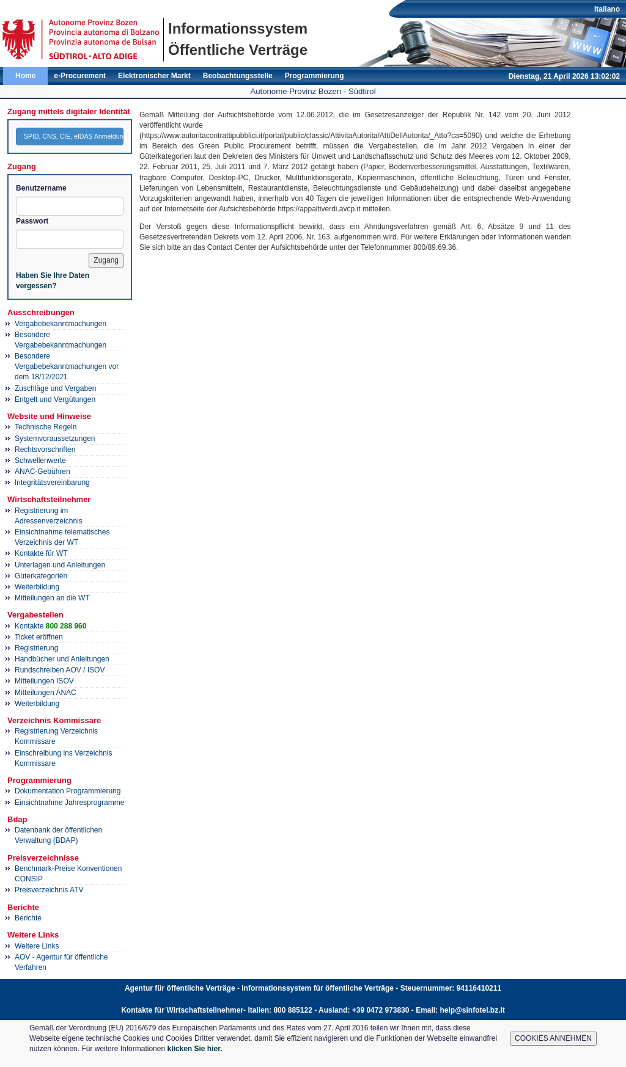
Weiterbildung (37, 587)
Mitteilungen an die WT (52, 598)
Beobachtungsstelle (238, 75)
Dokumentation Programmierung (67, 791)
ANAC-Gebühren (42, 471)
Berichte (28, 918)
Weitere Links (37, 946)
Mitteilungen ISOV (44, 681)
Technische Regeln (45, 427)
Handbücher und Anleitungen (62, 659)
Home (25, 75)
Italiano (607, 9)
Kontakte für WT (41, 553)
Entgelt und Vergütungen (55, 399)
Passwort (32, 221)
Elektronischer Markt (154, 75)
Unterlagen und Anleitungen (60, 565)
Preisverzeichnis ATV (49, 890)
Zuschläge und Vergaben (55, 388)
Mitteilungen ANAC (45, 692)
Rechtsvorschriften (45, 449)
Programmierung (314, 75)
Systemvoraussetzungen (55, 438)
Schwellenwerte (40, 460)
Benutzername (41, 188)
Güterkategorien (41, 576)
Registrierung (36, 648)
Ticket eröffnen (39, 637)
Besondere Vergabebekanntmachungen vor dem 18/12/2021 (67, 366)
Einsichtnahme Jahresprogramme (69, 802)
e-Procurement (80, 75)
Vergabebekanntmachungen (60, 323)
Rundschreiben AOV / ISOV (60, 670)
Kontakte (50, 626)
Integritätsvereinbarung (52, 482)
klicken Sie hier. (194, 1048)
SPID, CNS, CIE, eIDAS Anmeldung (73, 136)
